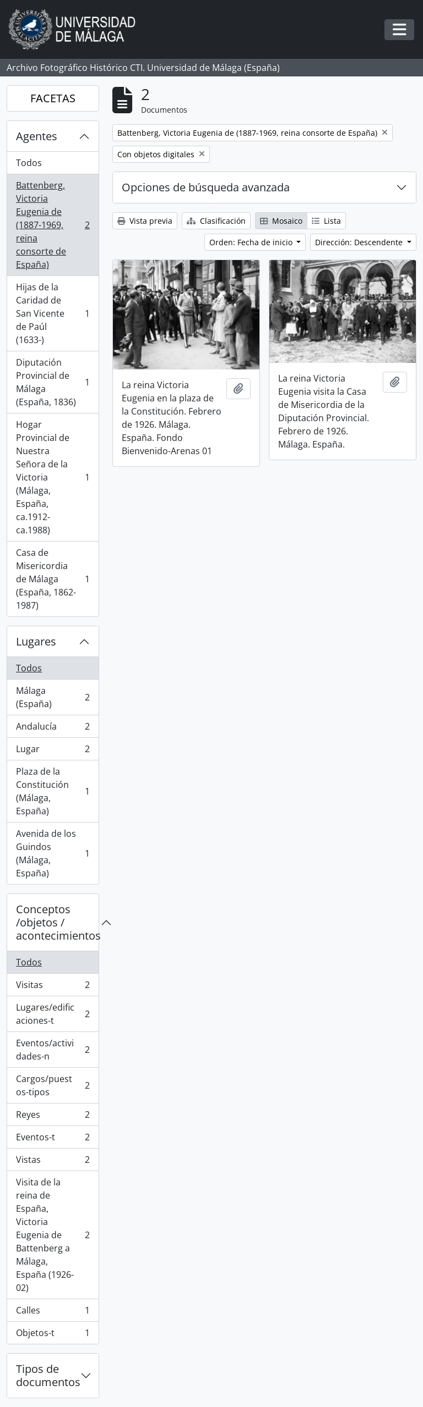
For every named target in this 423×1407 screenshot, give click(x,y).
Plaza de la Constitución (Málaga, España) (52, 791)
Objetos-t (52, 1335)
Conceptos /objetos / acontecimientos (57, 922)
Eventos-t (52, 1139)
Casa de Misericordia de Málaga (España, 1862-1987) (52, 579)
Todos (29, 163)
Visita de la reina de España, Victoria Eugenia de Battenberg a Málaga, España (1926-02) (52, 1235)
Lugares (36, 641)
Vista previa (144, 221)
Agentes (36, 136)
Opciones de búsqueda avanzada (206, 187)
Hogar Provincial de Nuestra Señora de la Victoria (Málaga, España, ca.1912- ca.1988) (52, 477)
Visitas (52, 987)
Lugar (52, 751)
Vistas (52, 1162)
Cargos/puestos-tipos (52, 1085)
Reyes (52, 1117)
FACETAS (52, 98)
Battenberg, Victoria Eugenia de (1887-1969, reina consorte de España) (52, 225)
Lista (326, 221)
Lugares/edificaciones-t (52, 1014)
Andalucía (52, 729)
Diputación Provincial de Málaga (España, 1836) (52, 382)
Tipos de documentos (48, 1375)
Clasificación (216, 221)
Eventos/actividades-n (52, 1049)
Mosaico (281, 221)
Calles (52, 1313)
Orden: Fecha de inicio (252, 242)
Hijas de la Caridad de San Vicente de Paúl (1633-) (52, 313)
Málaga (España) (52, 697)
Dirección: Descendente (360, 242)
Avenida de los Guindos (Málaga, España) (52, 853)
